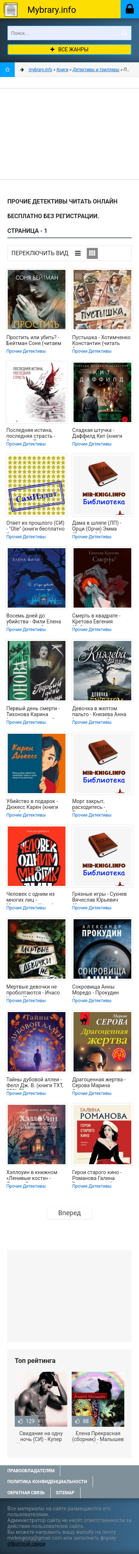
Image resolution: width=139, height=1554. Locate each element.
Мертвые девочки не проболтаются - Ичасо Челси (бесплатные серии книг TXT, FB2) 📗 (34, 990)
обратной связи (26, 1544)
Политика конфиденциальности (47, 1481)
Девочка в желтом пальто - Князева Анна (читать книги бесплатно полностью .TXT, (102, 712)
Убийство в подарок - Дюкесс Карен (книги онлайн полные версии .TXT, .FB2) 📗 (34, 804)
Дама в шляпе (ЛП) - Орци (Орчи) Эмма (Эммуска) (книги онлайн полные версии (100, 526)
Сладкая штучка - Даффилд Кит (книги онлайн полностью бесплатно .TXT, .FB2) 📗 (101, 433)
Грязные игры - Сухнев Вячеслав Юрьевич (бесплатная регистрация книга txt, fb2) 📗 (99, 897)
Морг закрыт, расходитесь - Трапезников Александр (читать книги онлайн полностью (101, 804)
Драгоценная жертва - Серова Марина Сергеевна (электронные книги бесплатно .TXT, (102, 1083)
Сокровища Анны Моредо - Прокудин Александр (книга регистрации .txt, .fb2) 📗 (102, 990)
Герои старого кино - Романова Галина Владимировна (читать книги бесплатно (100, 1176)
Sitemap (65, 1492)
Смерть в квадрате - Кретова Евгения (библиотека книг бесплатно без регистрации (96, 619)
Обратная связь (26, 1492)
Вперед (69, 1213)
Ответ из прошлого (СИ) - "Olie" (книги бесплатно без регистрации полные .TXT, (36, 526)
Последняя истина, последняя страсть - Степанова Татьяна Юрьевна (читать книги (34, 433)
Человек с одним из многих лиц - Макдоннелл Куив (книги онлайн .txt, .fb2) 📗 (36, 897)
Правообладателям (30, 1470)
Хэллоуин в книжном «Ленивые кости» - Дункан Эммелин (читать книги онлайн (32, 1176)
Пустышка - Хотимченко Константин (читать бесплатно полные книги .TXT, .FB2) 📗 (102, 341)
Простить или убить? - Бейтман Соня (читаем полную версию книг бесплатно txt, (33, 341)
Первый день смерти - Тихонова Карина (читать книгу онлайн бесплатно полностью (33, 712)
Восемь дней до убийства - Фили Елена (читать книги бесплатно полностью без (36, 619)
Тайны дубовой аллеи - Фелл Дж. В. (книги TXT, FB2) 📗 (34, 1083)
